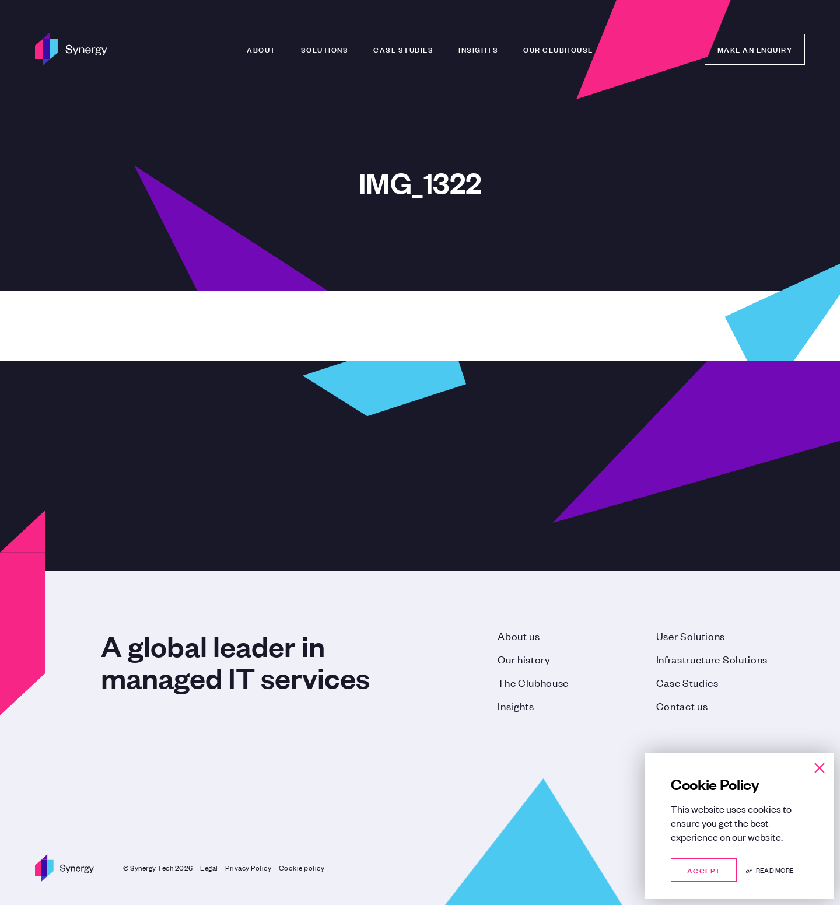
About (261, 49)
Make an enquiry (755, 49)
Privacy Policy (248, 867)
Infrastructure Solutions (712, 659)
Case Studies (403, 49)
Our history (524, 659)
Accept (703, 870)
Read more (775, 870)
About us (519, 635)
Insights (478, 49)
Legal (209, 867)
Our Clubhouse (558, 49)
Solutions (325, 49)
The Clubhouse (533, 682)
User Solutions (691, 635)
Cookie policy (302, 867)
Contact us (682, 705)
